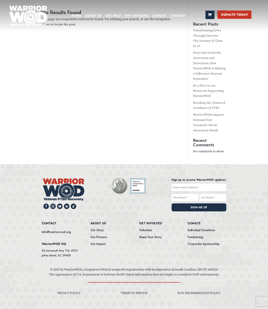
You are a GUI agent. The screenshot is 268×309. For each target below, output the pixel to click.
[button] (46, 206)
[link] (28, 26)
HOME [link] (76, 16)
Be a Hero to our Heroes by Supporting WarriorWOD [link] (208, 91)
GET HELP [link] (113, 16)
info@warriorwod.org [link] (56, 232)
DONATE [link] (159, 16)
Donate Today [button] (234, 14)
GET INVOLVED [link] (137, 16)
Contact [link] (178, 16)
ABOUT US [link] (93, 16)
